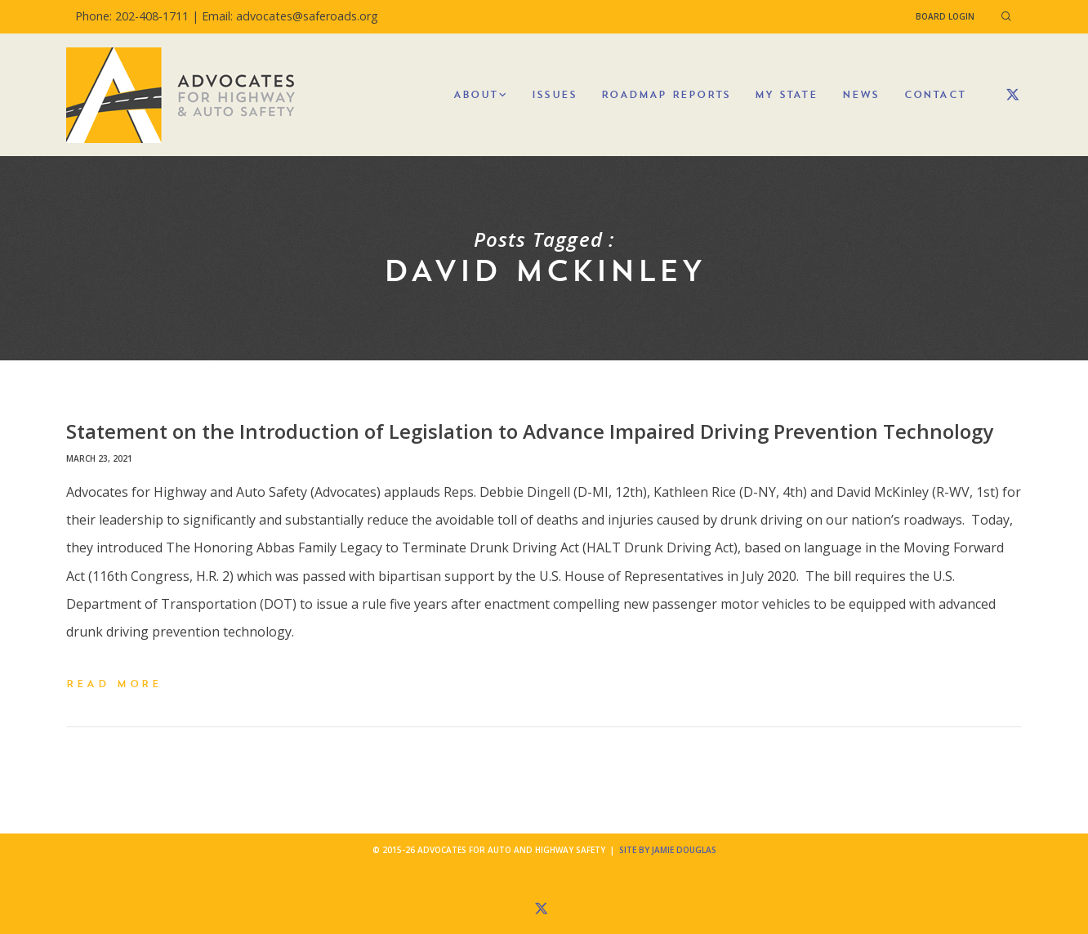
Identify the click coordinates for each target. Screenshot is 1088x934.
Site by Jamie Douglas (667, 850)
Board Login (945, 16)
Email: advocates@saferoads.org (290, 16)
